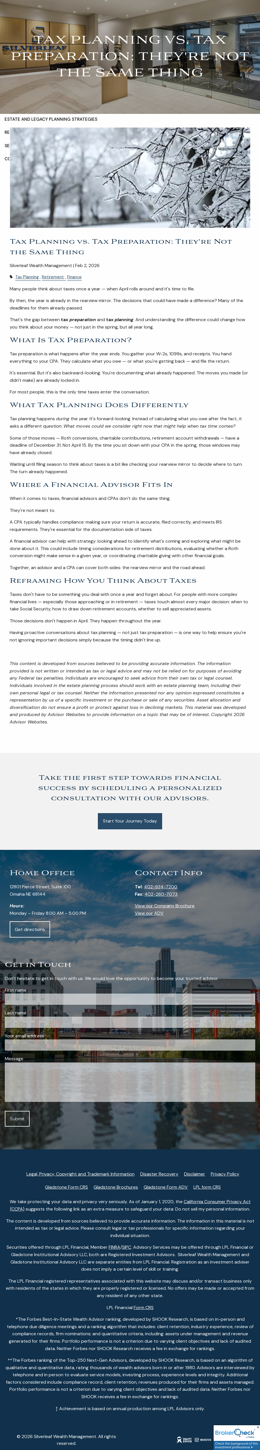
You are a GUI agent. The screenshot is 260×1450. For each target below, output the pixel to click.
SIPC (126, 1247)
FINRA (114, 1247)
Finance (74, 277)
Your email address (46, 1036)
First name (37, 990)
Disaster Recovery (159, 1174)
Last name (37, 1013)
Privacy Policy (225, 1174)
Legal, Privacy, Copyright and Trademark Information (80, 1174)
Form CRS (144, 1307)
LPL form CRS (207, 1187)
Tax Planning (27, 277)
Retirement (53, 277)
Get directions (30, 929)
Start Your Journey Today (130, 821)
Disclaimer (194, 1174)
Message (14, 1059)
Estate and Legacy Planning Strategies (51, 122)
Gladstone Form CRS (66, 1187)
